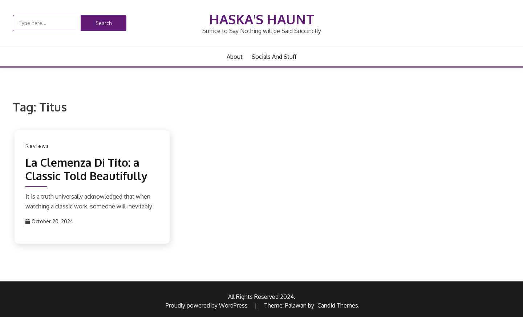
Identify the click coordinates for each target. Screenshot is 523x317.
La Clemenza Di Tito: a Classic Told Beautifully (86, 169)
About (235, 56)
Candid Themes (337, 305)
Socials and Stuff (274, 56)
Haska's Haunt (261, 19)
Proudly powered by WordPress (207, 305)
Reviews (37, 146)
